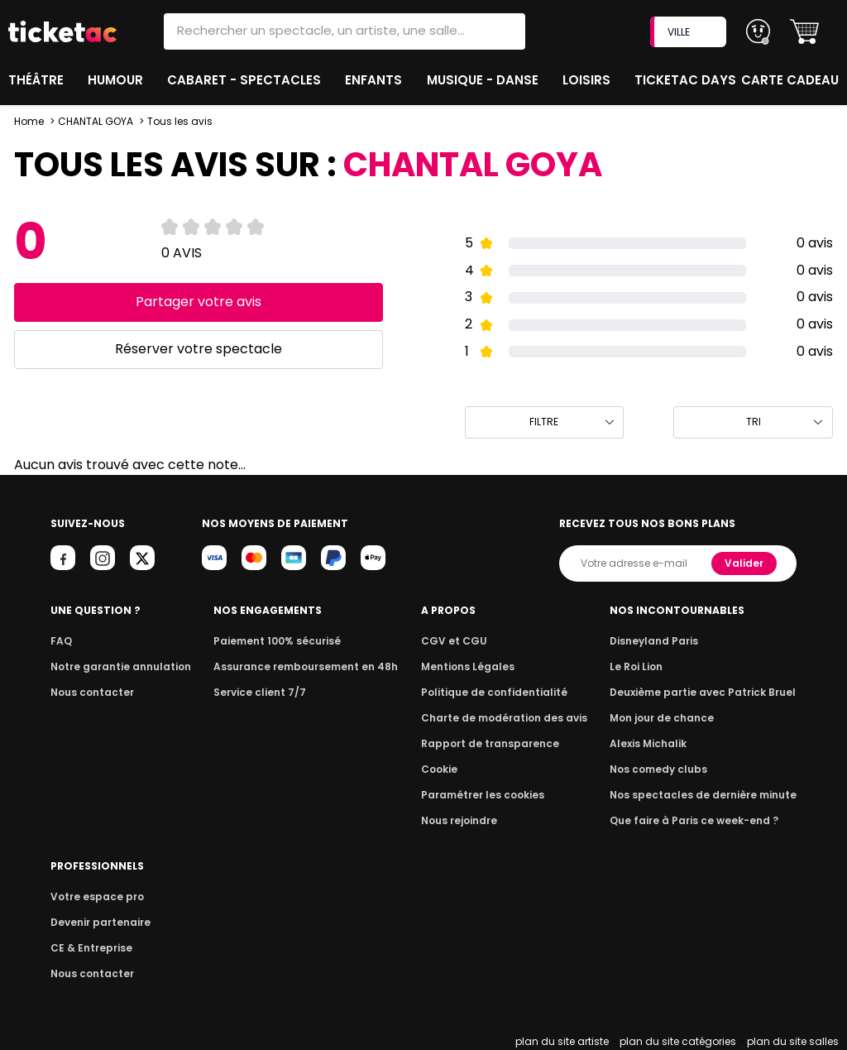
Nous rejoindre (465, 820)
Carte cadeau (791, 80)
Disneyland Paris (662, 641)
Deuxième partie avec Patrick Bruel (708, 692)
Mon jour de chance (670, 718)
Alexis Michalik (657, 743)
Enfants (375, 80)
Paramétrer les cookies (486, 795)
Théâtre (36, 80)
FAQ (60, 641)
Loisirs (590, 80)
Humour (118, 80)
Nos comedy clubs (666, 769)
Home (29, 121)
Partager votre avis (198, 301)
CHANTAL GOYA (95, 121)
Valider (745, 563)
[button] (804, 32)
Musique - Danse (485, 80)
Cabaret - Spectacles (246, 80)
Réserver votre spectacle (198, 348)
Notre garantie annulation (116, 666)
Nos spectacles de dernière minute (708, 795)
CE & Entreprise (88, 948)
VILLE (690, 32)
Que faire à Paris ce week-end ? (699, 820)
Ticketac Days (687, 80)
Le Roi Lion (646, 666)
